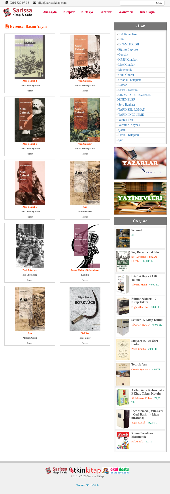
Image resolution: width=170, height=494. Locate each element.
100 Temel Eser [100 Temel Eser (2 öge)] (128, 34)
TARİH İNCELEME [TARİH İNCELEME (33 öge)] (131, 114)
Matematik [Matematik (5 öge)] (125, 69)
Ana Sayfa (50, 12)
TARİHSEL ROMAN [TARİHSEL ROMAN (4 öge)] (131, 109)
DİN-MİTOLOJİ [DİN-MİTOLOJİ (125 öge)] (128, 44)
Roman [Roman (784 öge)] (122, 85)
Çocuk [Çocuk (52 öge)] (122, 130)
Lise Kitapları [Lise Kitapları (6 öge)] (126, 64)
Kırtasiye (87, 12)
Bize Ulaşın (147, 12)
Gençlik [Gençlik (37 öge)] (123, 54)
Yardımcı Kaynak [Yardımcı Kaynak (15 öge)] (129, 125)
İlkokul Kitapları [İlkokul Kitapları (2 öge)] (128, 135)
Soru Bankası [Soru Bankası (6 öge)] (126, 104)
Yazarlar (105, 12)
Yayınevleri (125, 12)
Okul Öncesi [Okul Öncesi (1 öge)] (126, 74)
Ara (159, 3)
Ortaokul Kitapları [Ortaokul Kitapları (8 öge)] (129, 80)
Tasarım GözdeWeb (87, 485)
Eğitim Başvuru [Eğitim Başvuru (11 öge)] (128, 49)
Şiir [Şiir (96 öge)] (120, 140)
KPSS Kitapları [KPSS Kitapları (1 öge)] (128, 59)
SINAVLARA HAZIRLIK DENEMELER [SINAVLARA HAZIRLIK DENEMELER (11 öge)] (134, 97)
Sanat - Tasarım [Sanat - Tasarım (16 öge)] (128, 90)
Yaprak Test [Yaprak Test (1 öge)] (125, 119)
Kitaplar (69, 12)
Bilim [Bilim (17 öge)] (121, 39)
